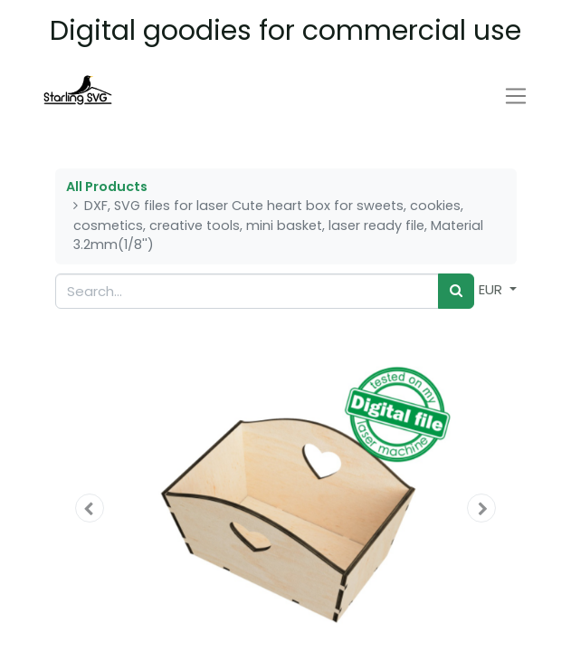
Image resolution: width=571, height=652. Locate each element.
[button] (90, 508)
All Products (107, 186)
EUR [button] (492, 289)
